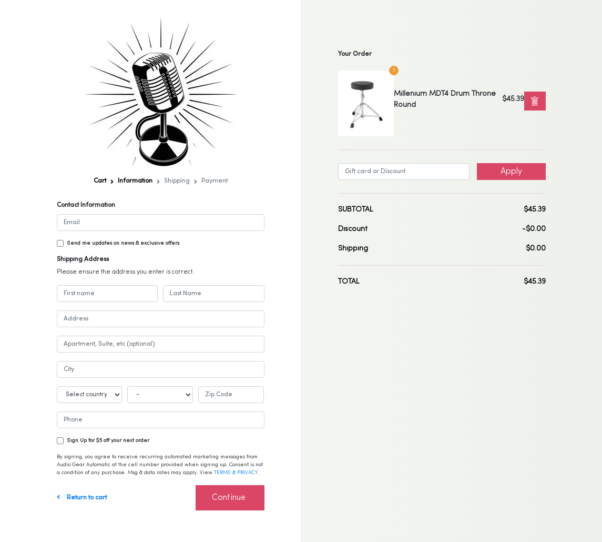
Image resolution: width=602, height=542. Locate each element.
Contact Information (86, 205)
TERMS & (225, 473)
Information (135, 181)
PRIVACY (247, 473)
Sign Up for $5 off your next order (108, 441)
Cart (100, 181)
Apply (511, 171)
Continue (229, 498)
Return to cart (82, 497)
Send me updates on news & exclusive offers (123, 243)
